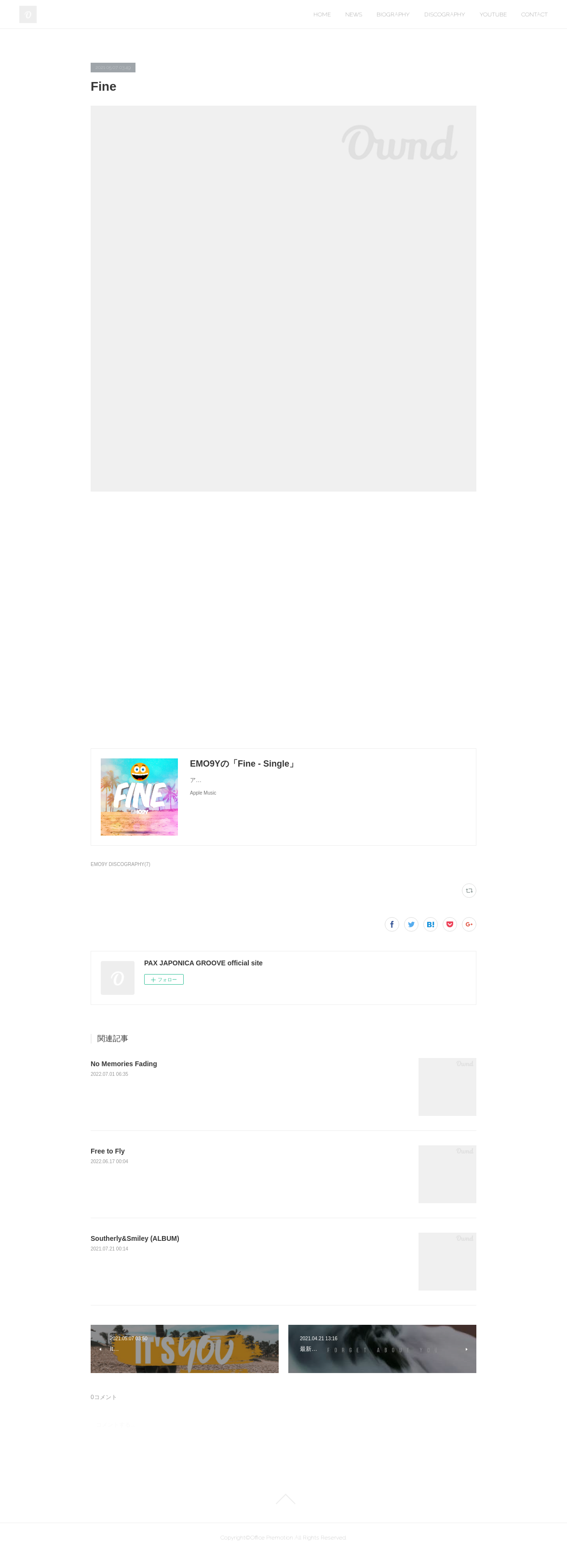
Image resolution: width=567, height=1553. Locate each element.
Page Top (283, 1499)
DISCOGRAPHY (444, 14)
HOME (322, 14)
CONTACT (534, 14)
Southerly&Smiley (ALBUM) (135, 1238)
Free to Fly (108, 1151)
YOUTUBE (493, 14)
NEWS (353, 14)
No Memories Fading (124, 1064)
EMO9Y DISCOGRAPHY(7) (120, 864)
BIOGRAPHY (393, 14)
